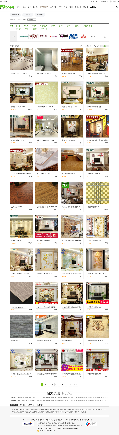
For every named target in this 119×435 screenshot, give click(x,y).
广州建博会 (63, 412)
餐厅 (51, 409)
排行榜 (28, 14)
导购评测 (40, 14)
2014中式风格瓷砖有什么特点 (27, 397)
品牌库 (93, 7)
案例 (29, 7)
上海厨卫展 (41, 412)
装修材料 (33, 409)
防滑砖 (27, 29)
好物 (60, 7)
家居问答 (57, 412)
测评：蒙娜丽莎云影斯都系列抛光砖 (95, 400)
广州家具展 (15, 412)
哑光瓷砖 (18, 29)
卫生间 (85, 409)
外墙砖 (34, 26)
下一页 (75, 385)
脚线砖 (61, 26)
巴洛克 (89, 409)
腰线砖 (53, 26)
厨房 (37, 409)
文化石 (77, 26)
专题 (65, 7)
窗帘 (102, 409)
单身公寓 (55, 409)
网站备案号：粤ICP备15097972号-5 (46, 428)
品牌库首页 (15, 14)
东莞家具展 (21, 412)
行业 (24, 7)
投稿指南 (56, 420)
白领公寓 (41, 409)
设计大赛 (78, 7)
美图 (71, 7)
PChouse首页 (13, 19)
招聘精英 (73, 420)
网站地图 (79, 420)
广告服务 (45, 420)
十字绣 (52, 412)
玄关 (105, 409)
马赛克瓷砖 (43, 26)
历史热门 (96, 46)
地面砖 (18, 26)
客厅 (93, 409)
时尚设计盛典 (69, 412)
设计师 (35, 7)
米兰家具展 (48, 412)
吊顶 (65, 409)
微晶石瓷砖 (44, 29)
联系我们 (68, 420)
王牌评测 (53, 7)
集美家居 (69, 409)
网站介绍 (34, 420)
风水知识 (47, 409)
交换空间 (19, 409)
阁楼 (73, 409)
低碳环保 (28, 409)
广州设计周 (83, 412)
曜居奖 (85, 7)
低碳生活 (14, 409)
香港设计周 (76, 412)
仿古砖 (69, 26)
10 (70, 385)
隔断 (99, 409)
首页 (18, 7)
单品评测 (47, 397)
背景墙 (77, 409)
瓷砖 (24, 19)
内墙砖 (26, 26)
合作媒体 (51, 420)
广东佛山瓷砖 (87, 26)
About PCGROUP (26, 420)
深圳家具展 (28, 412)
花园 (96, 409)
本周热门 (88, 46)
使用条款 (62, 420)
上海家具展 (34, 412)
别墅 (24, 409)
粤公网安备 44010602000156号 (46, 431)
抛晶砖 (35, 29)
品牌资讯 (13, 397)
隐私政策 (40, 420)
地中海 (81, 409)
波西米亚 (60, 409)
